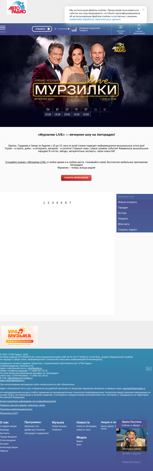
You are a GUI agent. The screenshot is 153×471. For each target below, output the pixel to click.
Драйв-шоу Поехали (35, 429)
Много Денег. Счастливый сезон (114, 427)
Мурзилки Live (32, 426)
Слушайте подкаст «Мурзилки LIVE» (26, 162)
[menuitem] (12, 422)
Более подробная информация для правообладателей (28, 401)
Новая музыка (59, 426)
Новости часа (83, 429)
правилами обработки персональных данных (95, 19)
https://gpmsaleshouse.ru (12, 380)
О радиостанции (8, 426)
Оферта (4, 451)
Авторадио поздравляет (37, 433)
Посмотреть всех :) (131, 462)
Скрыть (143, 418)
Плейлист (57, 429)
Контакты (4, 433)
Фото (79, 444)
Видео (79, 441)
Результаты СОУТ (9, 413)
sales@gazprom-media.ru (20, 378)
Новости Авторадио (86, 426)
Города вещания (8, 437)
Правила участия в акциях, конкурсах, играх (22, 405)
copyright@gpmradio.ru (133, 388)
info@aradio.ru (35, 368)
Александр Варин (9, 447)
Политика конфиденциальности (16, 409)
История (4, 444)
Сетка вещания (8, 440)
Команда (4, 429)
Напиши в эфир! (132, 448)
